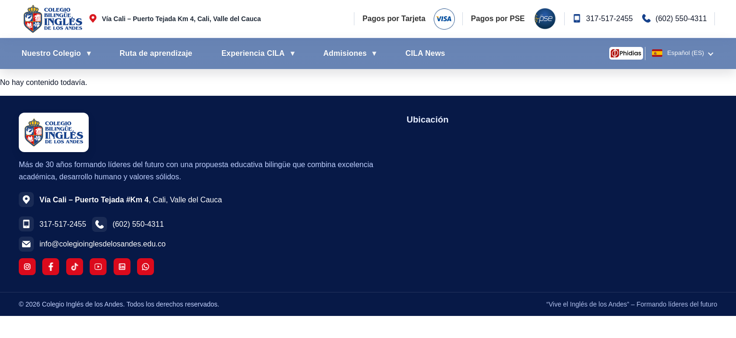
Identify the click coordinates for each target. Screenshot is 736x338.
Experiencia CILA (253, 53)
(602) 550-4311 (681, 19)
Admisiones (345, 53)
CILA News (425, 53)
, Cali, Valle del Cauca (130, 200)
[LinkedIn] (122, 266)
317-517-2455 (609, 19)
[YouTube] (98, 266)
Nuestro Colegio (51, 53)
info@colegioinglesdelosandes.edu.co (102, 244)
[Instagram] (27, 266)
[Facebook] (50, 266)
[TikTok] (74, 266)
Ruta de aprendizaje (156, 53)
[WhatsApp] (145, 266)
